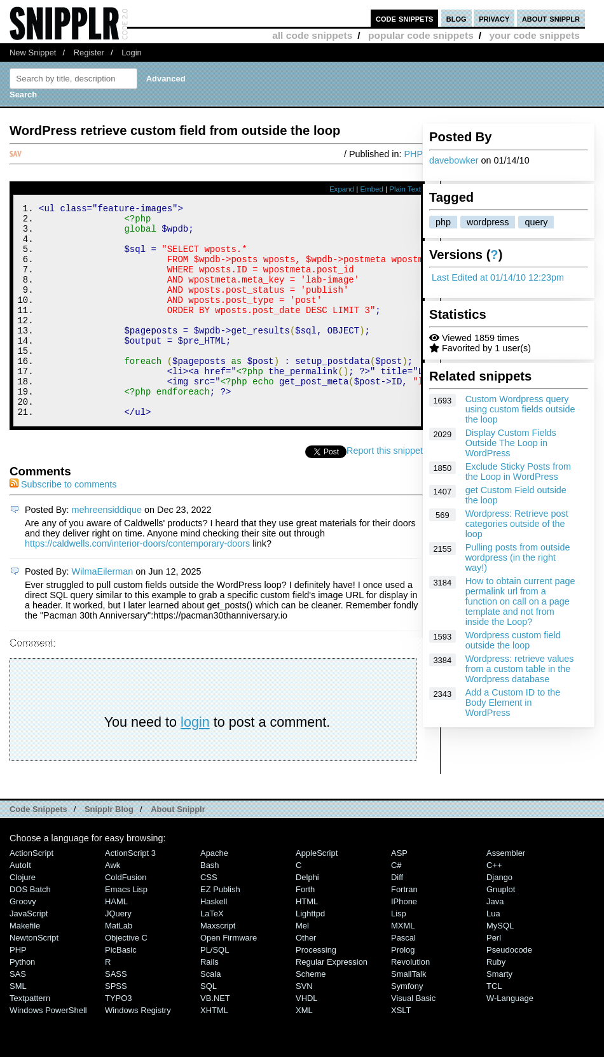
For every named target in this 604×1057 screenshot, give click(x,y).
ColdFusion (126, 917)
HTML (307, 941)
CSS (208, 917)
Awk (112, 905)
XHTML (214, 1050)
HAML (116, 941)
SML (18, 1026)
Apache (214, 893)
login (195, 762)
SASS (116, 1014)
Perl (493, 978)
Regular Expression (331, 1002)
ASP (399, 893)
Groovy (23, 941)
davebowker (454, 160)
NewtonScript (34, 978)
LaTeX (212, 953)
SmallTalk (408, 1014)
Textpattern (30, 1038)
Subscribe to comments (63, 524)
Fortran (404, 929)
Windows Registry (138, 1050)
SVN (304, 1026)
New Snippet (33, 52)
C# (396, 905)
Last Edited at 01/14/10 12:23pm (498, 277)
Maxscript (217, 965)
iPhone (404, 941)
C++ (494, 905)
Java (495, 941)
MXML (403, 965)
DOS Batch (30, 929)
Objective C (126, 978)
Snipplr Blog (109, 849)
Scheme (311, 1014)
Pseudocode (509, 990)
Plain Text (405, 189)
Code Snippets (38, 849)
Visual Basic (413, 1038)
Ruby (495, 1002)
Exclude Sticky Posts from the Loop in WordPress (518, 471)
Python (22, 1002)
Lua (493, 953)
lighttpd (310, 953)
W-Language (509, 1038)
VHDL (307, 1038)
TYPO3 (118, 1038)
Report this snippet (385, 491)
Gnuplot (500, 929)
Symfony (407, 1026)
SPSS (116, 1026)
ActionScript (31, 893)
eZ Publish (220, 929)
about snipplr (551, 18)
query (536, 222)
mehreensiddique (107, 550)
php (443, 222)
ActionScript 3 (130, 893)
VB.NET (215, 1038)
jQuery (118, 953)
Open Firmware (228, 978)
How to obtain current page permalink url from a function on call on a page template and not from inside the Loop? (520, 601)
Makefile (25, 965)
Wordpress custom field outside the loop (513, 640)
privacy (494, 18)
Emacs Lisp (126, 929)
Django (499, 917)
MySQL (500, 965)
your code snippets (534, 35)
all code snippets (312, 35)
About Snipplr (178, 849)
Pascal (403, 978)
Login (131, 52)
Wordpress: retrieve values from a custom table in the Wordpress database (519, 669)
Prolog (403, 990)
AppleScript (317, 893)
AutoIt (20, 905)
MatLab (118, 965)
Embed (371, 189)
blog (456, 18)
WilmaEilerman (103, 611)
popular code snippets (421, 35)
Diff (397, 917)
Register (89, 52)
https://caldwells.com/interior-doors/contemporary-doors (137, 583)
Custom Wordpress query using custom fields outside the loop (520, 409)
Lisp (398, 953)
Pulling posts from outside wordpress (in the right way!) (517, 557)
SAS (18, 1014)
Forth (305, 929)
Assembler (505, 893)
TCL (494, 1026)
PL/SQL (214, 990)
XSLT (401, 1050)
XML (304, 1050)
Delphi (307, 917)
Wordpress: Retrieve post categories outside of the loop (516, 523)
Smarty (499, 1014)
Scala (210, 1014)
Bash (209, 905)
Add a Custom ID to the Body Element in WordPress (513, 702)
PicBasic (121, 990)
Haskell (213, 941)
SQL (208, 1026)
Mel (302, 965)
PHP (413, 154)
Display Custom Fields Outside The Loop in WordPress (510, 443)
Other (306, 978)
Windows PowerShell (48, 1050)
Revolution (410, 1002)
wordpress (488, 222)
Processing (316, 990)
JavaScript (29, 953)
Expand (341, 189)
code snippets (405, 18)
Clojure (23, 917)
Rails (209, 1002)
